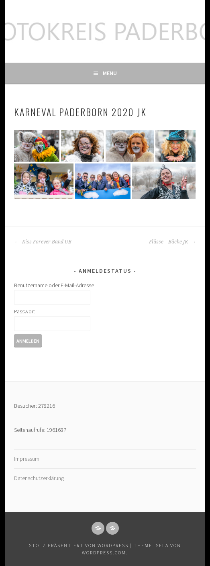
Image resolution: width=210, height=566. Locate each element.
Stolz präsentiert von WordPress (78, 545)
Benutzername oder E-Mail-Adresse (54, 285)
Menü (110, 73)
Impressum (26, 458)
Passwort (24, 311)
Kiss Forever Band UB (42, 242)
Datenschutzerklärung (39, 478)
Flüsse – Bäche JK (172, 242)
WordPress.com (104, 553)
